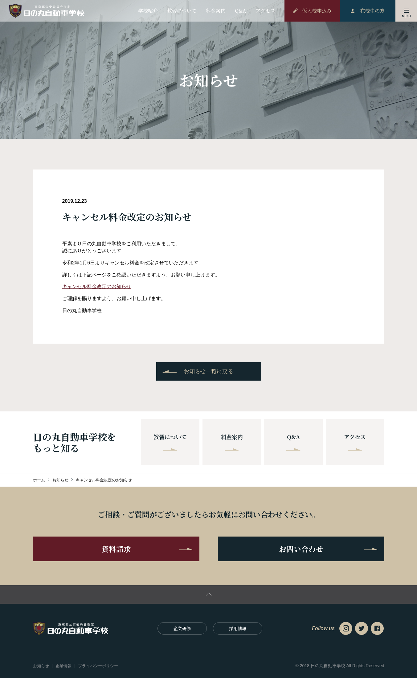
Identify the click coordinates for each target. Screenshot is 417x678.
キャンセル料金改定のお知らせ (96, 286)
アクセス (355, 442)
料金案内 (232, 442)
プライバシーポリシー (98, 666)
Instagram (345, 628)
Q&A (293, 442)
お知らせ (41, 666)
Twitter (361, 628)
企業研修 (182, 628)
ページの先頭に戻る (208, 594)
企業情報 (63, 666)
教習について (170, 442)
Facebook (377, 628)
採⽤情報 (237, 628)
